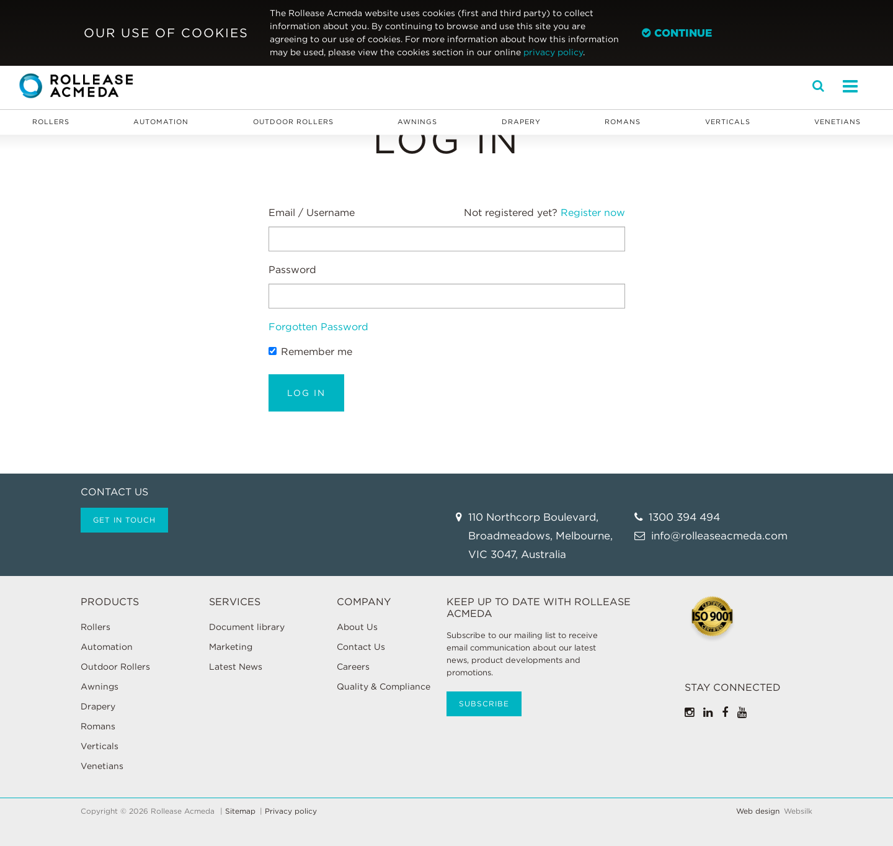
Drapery (521, 121)
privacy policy (553, 52)
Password (292, 270)
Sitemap (240, 811)
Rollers (50, 121)
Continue (677, 33)
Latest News (235, 667)
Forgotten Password (318, 327)
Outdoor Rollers (293, 121)
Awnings (417, 121)
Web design (758, 811)
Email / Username (312, 212)
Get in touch (124, 519)
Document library (247, 627)
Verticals (727, 121)
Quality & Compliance (383, 686)
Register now (593, 212)
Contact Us (361, 647)
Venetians (837, 121)
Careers (353, 667)
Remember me (310, 352)
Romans (623, 121)
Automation (161, 121)
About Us (357, 627)
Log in (306, 393)
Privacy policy (291, 811)
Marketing (230, 647)
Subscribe (484, 703)
